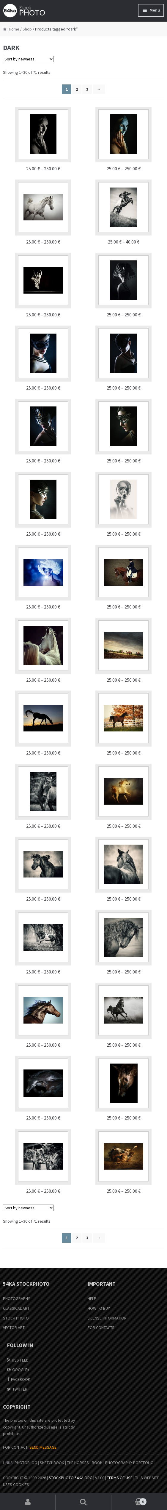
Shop (27, 29)
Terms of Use (120, 1477)
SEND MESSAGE (42, 1447)
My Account (28, 1502)
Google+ (20, 1369)
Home (14, 29)
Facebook (20, 1379)
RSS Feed (20, 1360)
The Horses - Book (85, 1462)
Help (92, 1298)
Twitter (19, 1389)
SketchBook (52, 1462)
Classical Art (16, 1308)
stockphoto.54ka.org (70, 1477)
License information (107, 1318)
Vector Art (14, 1327)
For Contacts (101, 1327)
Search (83, 1502)
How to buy (99, 1308)
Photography (16, 1298)
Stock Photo (16, 1318)
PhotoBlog (26, 1462)
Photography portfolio (129, 1462)
